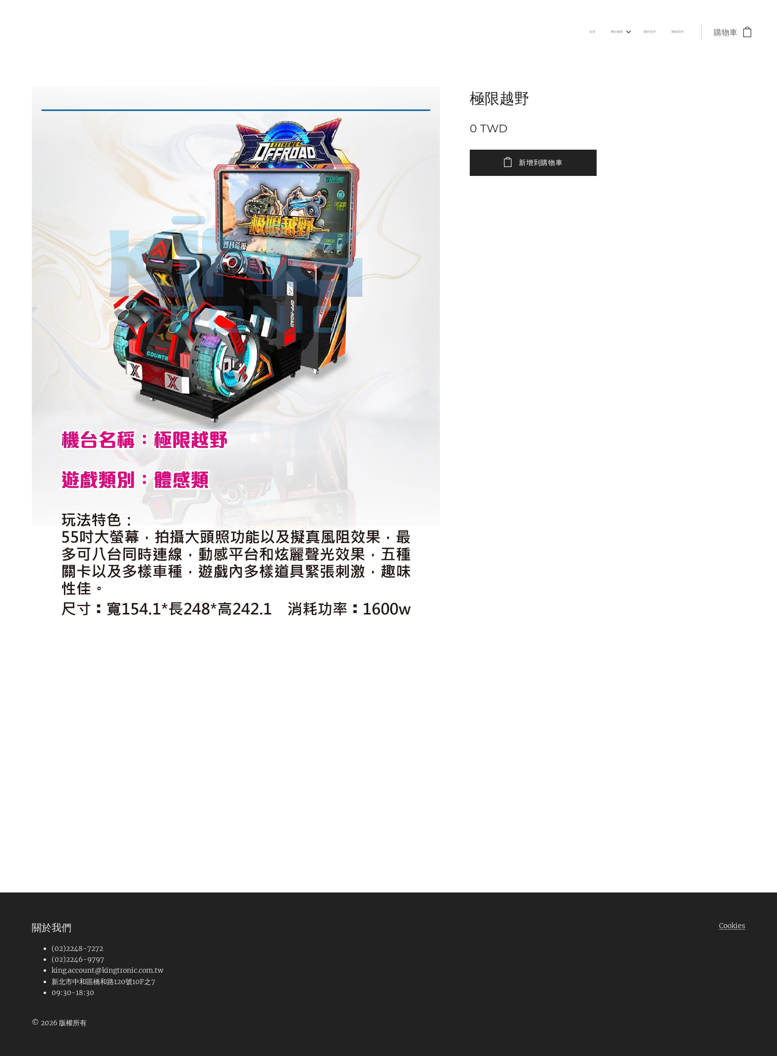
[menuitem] (633, 32)
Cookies (732, 925)
